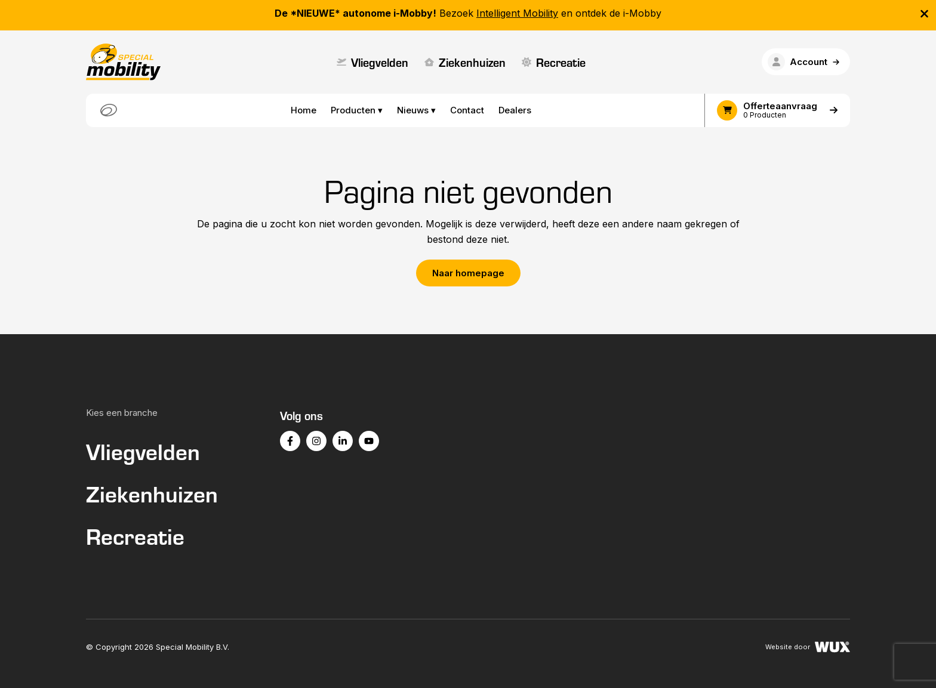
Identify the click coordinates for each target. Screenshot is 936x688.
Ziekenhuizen (465, 62)
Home (303, 110)
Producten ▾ (357, 110)
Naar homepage (468, 273)
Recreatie (554, 62)
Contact (467, 110)
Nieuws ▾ (416, 110)
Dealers (514, 110)
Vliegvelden (372, 62)
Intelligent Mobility (517, 13)
